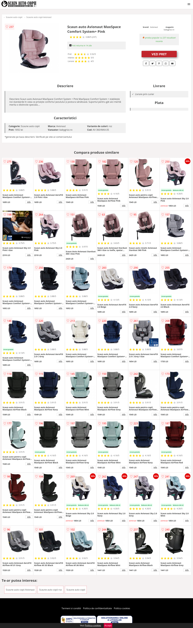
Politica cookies (122, 608)
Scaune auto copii (14, 17)
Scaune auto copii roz (50, 589)
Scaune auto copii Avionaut (38, 17)
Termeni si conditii (71, 608)
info (29, 202)
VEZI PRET (159, 54)
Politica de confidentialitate (97, 608)
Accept (108, 625)
